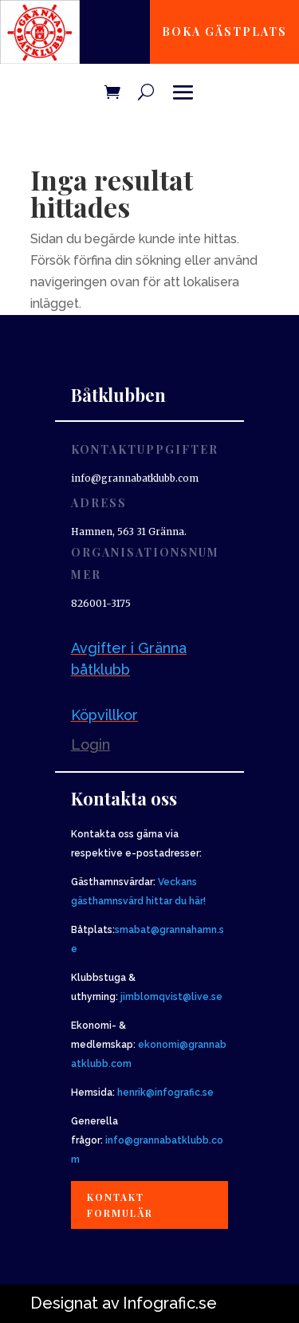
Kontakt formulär (120, 1205)
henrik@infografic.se (165, 1092)
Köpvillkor (104, 715)
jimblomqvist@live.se (171, 996)
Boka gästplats (224, 31)
